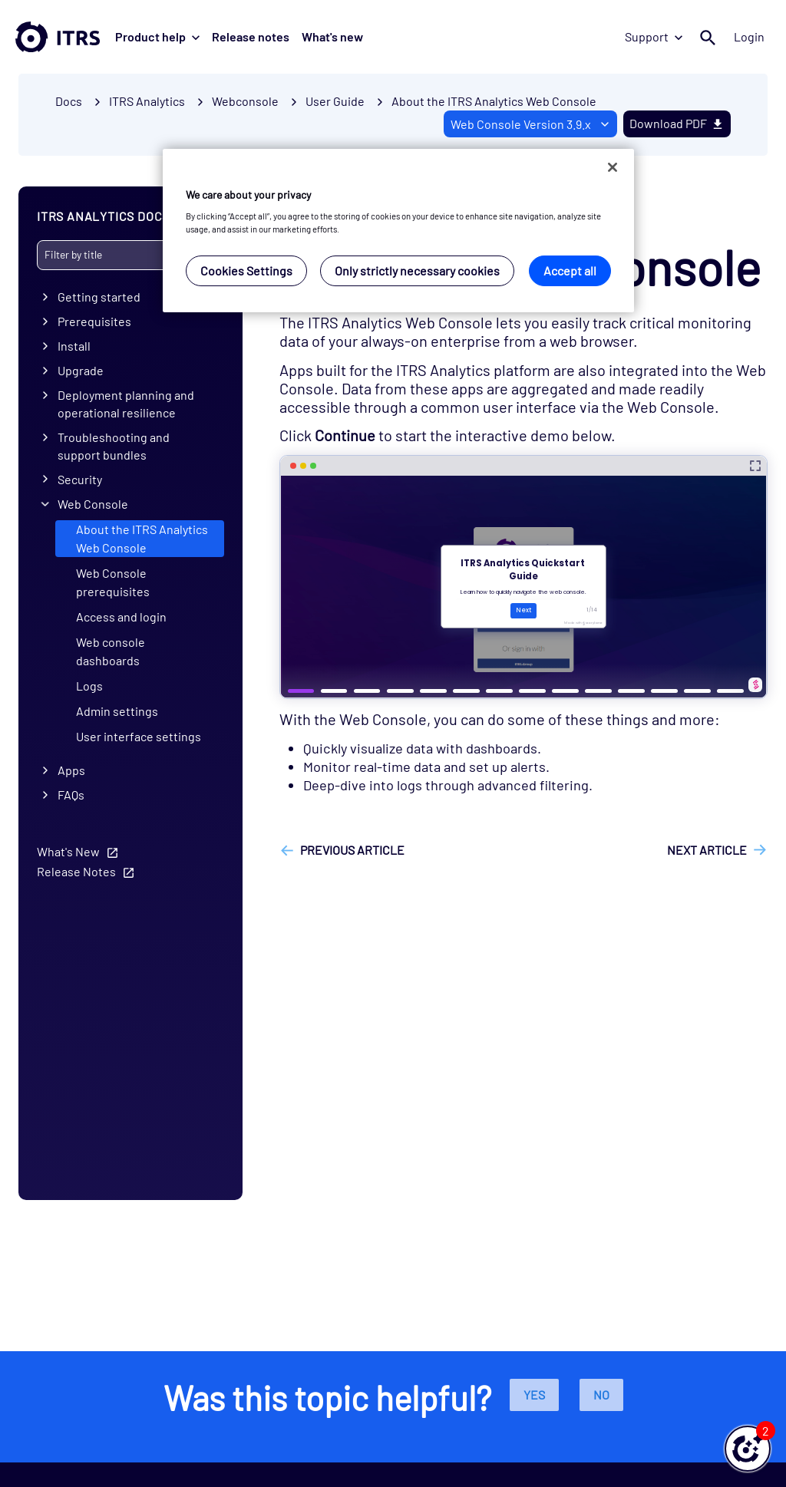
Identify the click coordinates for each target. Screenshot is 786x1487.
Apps (71, 770)
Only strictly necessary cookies (417, 270)
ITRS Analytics (147, 101)
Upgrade (81, 370)
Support (653, 36)
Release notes (250, 36)
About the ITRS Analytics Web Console (493, 101)
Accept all (569, 270)
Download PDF (677, 123)
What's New (68, 851)
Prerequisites (94, 321)
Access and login (121, 616)
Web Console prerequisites (113, 581)
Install (74, 345)
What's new (332, 36)
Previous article (352, 849)
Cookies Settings (246, 270)
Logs (89, 685)
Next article (707, 849)
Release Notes (76, 871)
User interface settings (138, 736)
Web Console (93, 503)
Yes (534, 1394)
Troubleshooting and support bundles (114, 446)
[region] (398, 230)
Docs (68, 101)
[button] (748, 1449)
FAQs (71, 794)
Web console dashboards (110, 651)
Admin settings (117, 711)
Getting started (99, 296)
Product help (157, 36)
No (601, 1394)
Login (749, 36)
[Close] (612, 167)
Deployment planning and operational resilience (126, 403)
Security (80, 479)
